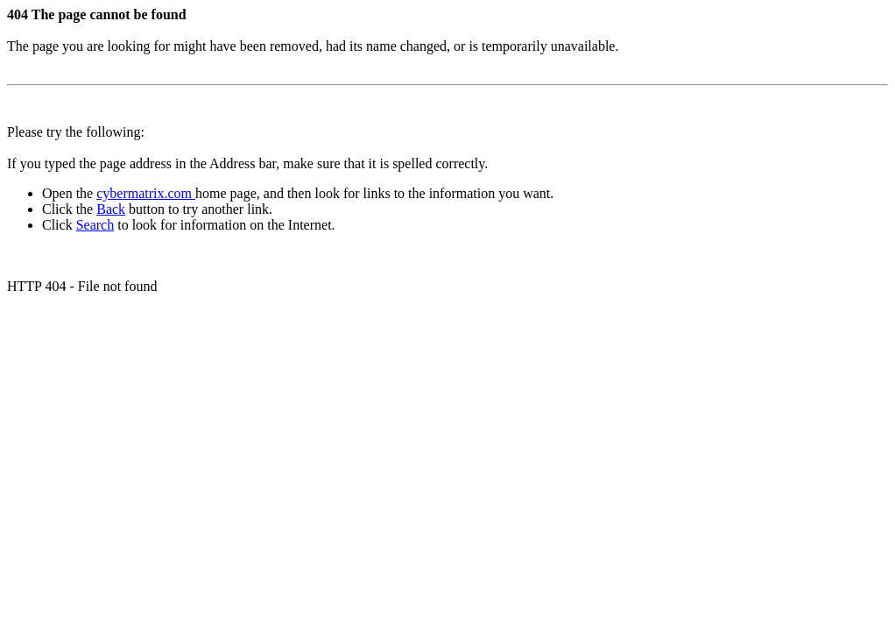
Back (110, 209)
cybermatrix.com (145, 193)
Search (95, 224)
